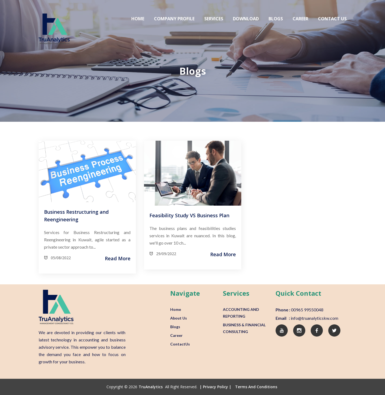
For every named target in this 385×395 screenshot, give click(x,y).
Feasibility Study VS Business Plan (189, 215)
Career (300, 19)
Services (213, 19)
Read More (117, 258)
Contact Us (332, 19)
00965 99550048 (306, 309)
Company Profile (174, 19)
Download (246, 19)
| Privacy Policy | (215, 386)
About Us (178, 318)
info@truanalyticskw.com (314, 318)
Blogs (276, 19)
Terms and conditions (256, 386)
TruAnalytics (151, 386)
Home (137, 19)
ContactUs (180, 344)
